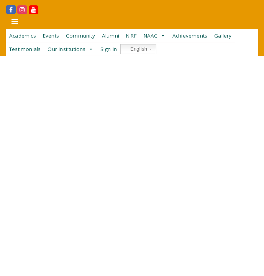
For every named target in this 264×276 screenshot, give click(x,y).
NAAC (151, 35)
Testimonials (25, 49)
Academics (22, 35)
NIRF (131, 35)
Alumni (110, 35)
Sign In (108, 49)
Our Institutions (66, 49)
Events (51, 35)
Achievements (189, 35)
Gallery (222, 35)
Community (80, 35)
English (135, 49)
